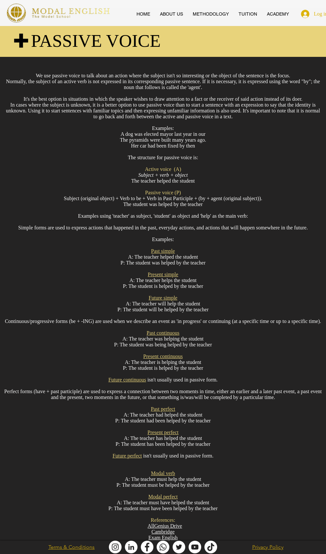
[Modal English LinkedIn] (131, 547)
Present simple (163, 274)
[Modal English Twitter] (179, 547)
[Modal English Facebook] (147, 547)
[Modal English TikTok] (210, 547)
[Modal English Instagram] (115, 547)
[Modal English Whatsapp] (163, 547)
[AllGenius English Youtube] (195, 547)
